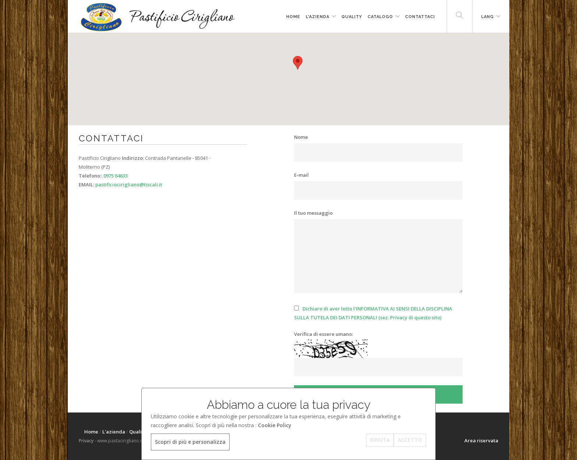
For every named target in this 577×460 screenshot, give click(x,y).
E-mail (301, 175)
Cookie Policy (274, 425)
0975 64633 (115, 175)
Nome (301, 137)
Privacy (86, 441)
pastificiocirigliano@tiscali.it (128, 184)
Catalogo (380, 16)
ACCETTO (410, 439)
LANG (487, 16)
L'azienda (317, 16)
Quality (351, 16)
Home (293, 16)
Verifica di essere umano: (323, 334)
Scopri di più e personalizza (190, 441)
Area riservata (481, 440)
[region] (288, 79)
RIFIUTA (380, 439)
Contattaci (420, 16)
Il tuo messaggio (313, 213)
